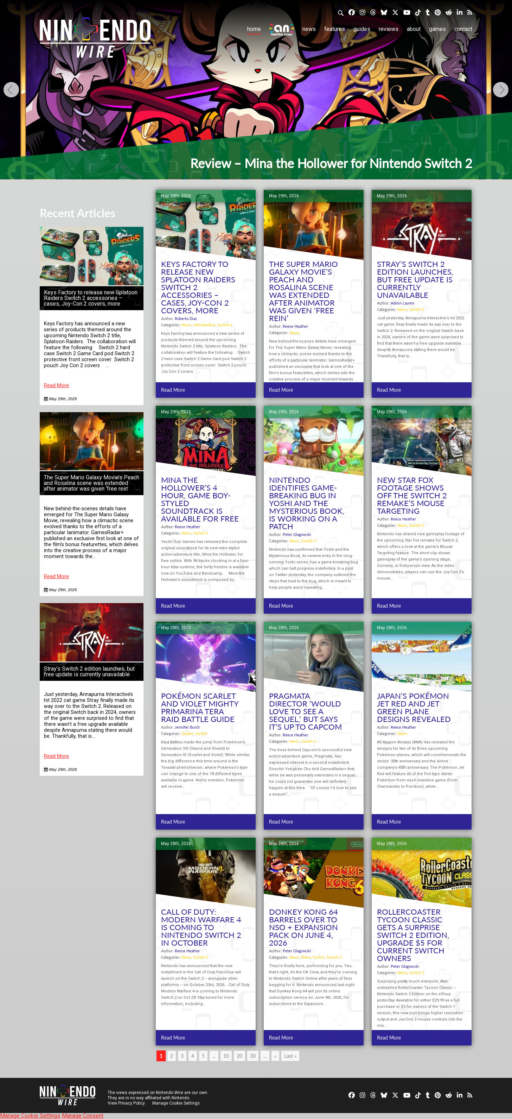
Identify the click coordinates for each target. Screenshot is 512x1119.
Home (254, 29)
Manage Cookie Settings (176, 1103)
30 (253, 1056)
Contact (463, 29)
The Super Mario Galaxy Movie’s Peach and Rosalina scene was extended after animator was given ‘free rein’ (91, 483)
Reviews (388, 29)
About (414, 29)
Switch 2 (224, 324)
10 (226, 1056)
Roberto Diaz (186, 318)
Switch (201, 733)
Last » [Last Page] (290, 1056)
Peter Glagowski (297, 534)
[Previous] (11, 89)
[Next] (500, 89)
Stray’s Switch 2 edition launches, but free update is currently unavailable (89, 671)
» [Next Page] (275, 1056)
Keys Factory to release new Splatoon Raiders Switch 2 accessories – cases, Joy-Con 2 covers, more (90, 298)
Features (334, 29)
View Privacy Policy (126, 1103)
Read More (56, 386)
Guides (361, 29)
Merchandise (204, 324)
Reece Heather (295, 326)
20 (239, 1056)
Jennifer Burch (187, 727)
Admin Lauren (402, 303)
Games (437, 29)
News (309, 29)
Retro (306, 957)
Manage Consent (82, 1115)
